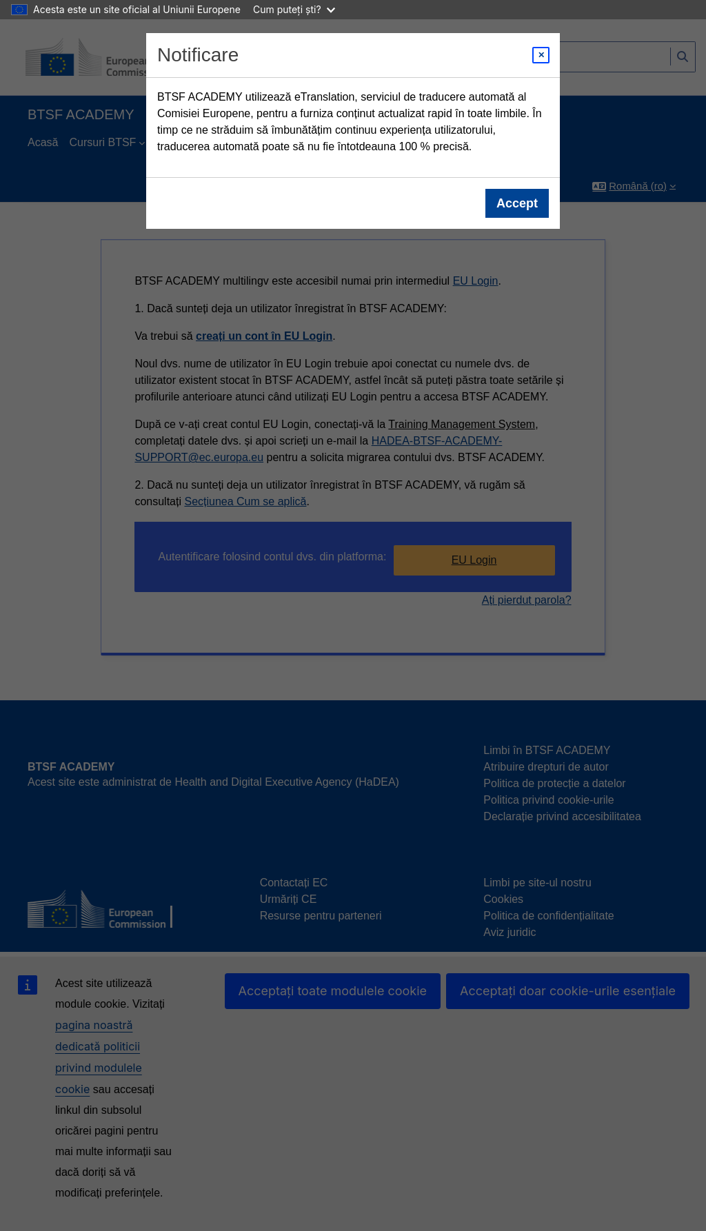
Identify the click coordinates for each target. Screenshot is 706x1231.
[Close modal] (541, 55)
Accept (517, 203)
